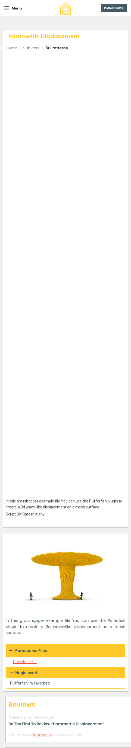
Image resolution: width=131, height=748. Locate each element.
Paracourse (114, 8)
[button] (65, 309)
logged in (42, 371)
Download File (25, 298)
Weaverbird (40, 320)
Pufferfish (19, 320)
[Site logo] (65, 8)
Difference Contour (98, 543)
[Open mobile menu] (12, 8)
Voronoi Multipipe (99, 619)
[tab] (68, 393)
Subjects (31, 48)
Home (11, 48)
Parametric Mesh (38, 619)
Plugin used (26, 309)
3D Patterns (57, 48)
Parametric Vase (99, 467)
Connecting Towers (38, 543)
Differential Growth (37, 467)
